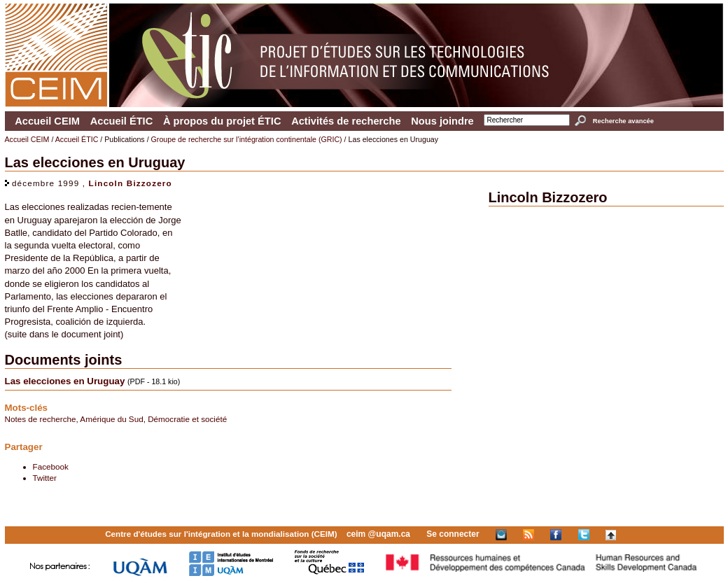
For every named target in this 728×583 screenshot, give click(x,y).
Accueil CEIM (47, 121)
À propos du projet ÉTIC (222, 121)
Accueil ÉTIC (121, 121)
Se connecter (452, 534)
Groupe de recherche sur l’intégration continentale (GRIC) (246, 139)
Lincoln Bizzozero (130, 183)
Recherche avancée (623, 121)
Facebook (51, 466)
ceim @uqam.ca (378, 534)
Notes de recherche (40, 418)
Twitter (45, 477)
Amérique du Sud (111, 418)
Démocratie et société (187, 418)
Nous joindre (442, 121)
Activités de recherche (345, 121)
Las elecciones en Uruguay (65, 381)
